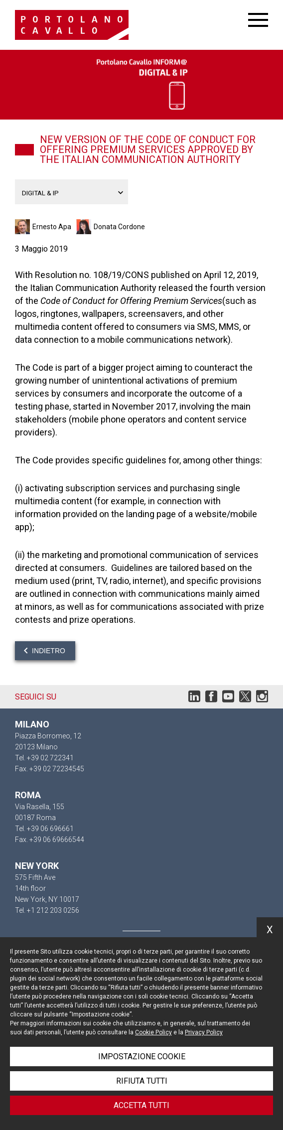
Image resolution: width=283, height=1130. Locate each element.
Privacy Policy (204, 1032)
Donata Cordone (119, 226)
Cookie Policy (153, 1032)
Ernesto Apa (51, 226)
